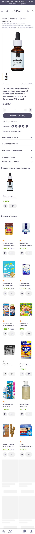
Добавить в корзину (17, 116)
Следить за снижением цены (12, 131)
